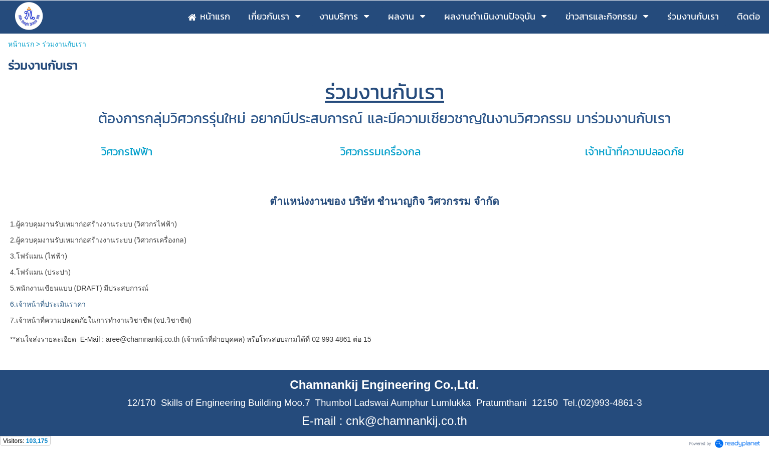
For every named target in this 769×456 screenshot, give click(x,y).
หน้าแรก (21, 44)
